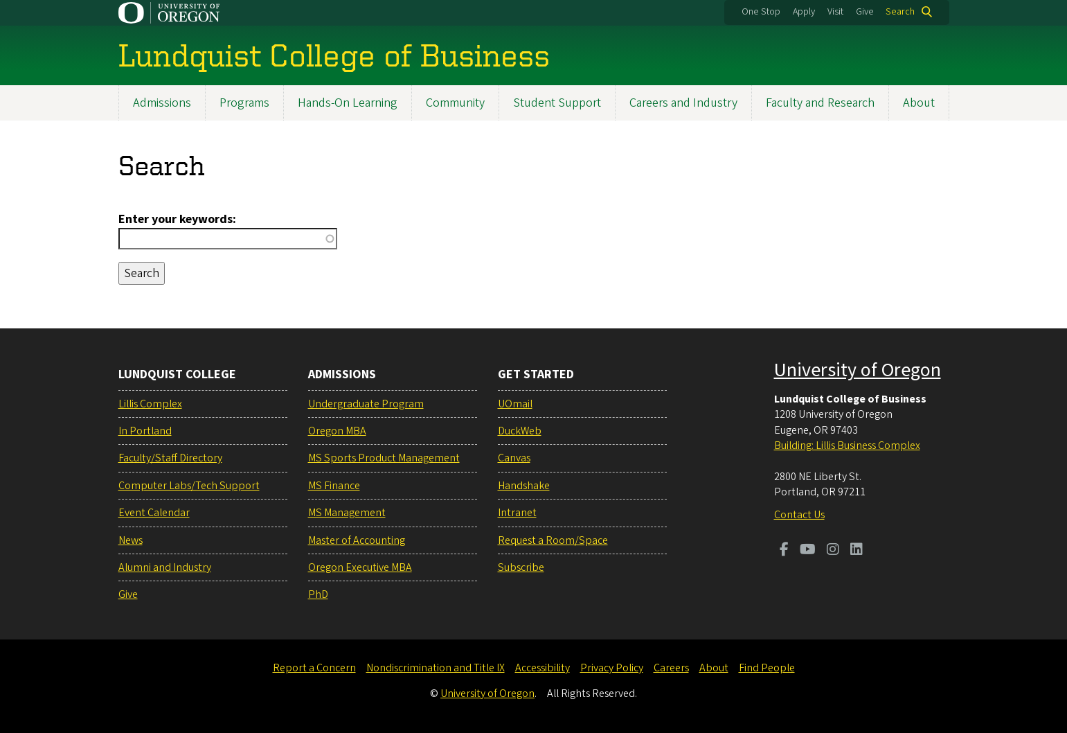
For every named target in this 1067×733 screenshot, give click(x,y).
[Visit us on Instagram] (833, 550)
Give (865, 12)
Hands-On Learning (347, 103)
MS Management (347, 512)
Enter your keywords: (177, 219)
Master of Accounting (356, 540)
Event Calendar (154, 512)
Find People (767, 667)
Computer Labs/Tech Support (189, 485)
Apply (804, 12)
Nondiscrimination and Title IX (435, 667)
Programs (244, 103)
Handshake (524, 485)
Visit (835, 12)
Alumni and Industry (164, 567)
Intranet (517, 512)
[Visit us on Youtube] (807, 550)
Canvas (514, 458)
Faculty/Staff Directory (170, 458)
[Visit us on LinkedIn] (856, 550)
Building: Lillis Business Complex (847, 445)
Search (900, 12)
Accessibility (542, 667)
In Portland (145, 431)
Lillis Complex (150, 404)
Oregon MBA (337, 431)
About (919, 103)
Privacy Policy (611, 667)
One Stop (761, 12)
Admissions (162, 103)
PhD (318, 594)
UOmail (515, 404)
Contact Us (799, 514)
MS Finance (334, 485)
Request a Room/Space (553, 540)
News (130, 540)
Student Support (557, 103)
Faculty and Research (820, 103)
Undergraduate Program (366, 404)
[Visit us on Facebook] (784, 550)
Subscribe (521, 567)
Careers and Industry (683, 103)
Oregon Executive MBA (360, 567)
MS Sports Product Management (384, 458)
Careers (671, 667)
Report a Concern (314, 667)
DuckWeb (519, 431)
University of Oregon (857, 370)
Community (455, 103)
